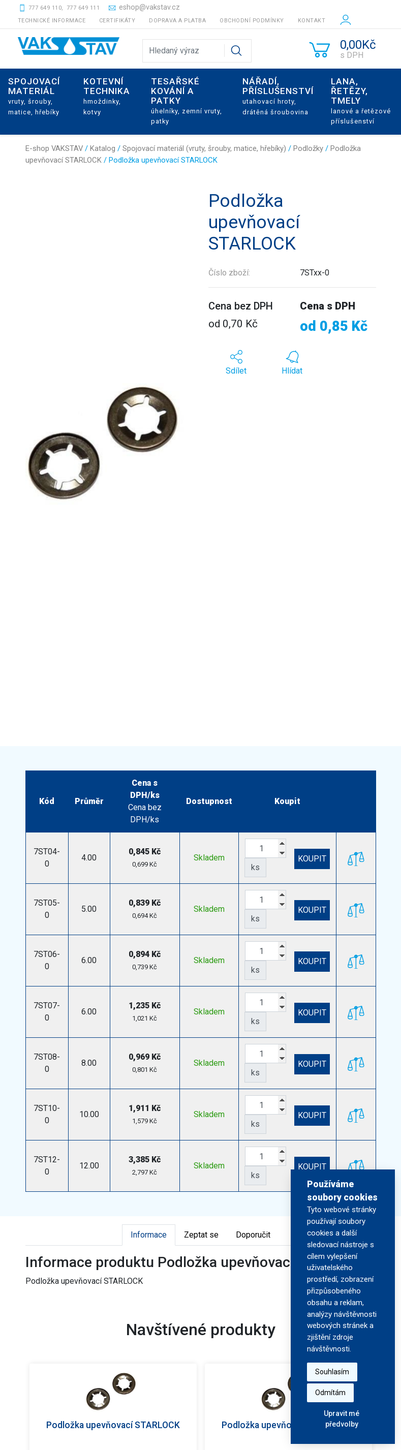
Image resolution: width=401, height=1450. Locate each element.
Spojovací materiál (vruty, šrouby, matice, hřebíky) (204, 148)
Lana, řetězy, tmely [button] (361, 100)
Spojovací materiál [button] (34, 95)
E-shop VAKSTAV (54, 148)
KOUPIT (312, 858)
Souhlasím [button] (332, 1372)
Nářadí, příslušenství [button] (278, 95)
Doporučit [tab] (253, 1235)
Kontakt (312, 20)
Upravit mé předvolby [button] (341, 1418)
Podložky (308, 148)
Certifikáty (117, 20)
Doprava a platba (177, 20)
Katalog (102, 148)
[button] (236, 363)
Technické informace (52, 20)
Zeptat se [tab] (201, 1235)
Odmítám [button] (330, 1393)
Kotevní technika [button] (106, 95)
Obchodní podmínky (252, 20)
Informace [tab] (149, 1235)
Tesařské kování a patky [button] (186, 100)
